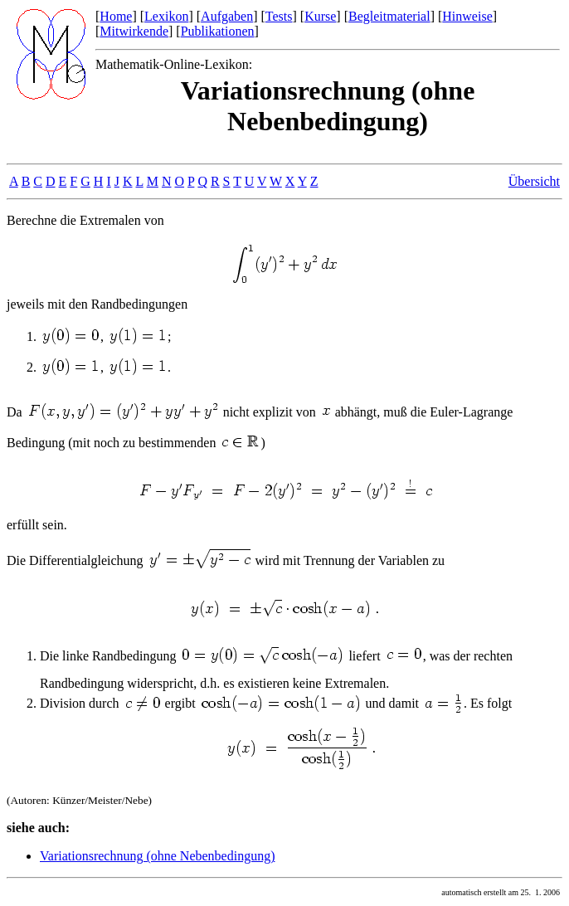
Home (116, 16)
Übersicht (534, 181)
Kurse (320, 16)
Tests (279, 16)
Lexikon (166, 16)
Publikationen (218, 31)
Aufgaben (227, 16)
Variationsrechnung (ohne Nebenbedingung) (157, 856)
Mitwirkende (134, 31)
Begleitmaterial (389, 16)
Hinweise (467, 16)
